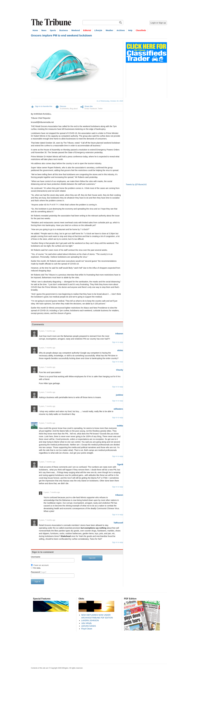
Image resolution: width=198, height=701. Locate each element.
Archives (121, 30)
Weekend (75, 30)
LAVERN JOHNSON (90, 620)
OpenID (92, 558)
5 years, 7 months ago (47, 331)
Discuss (63, 106)
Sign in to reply (117, 342)
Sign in (37, 581)
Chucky (119, 370)
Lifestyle (98, 30)
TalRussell (118, 523)
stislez (120, 350)
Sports (53, 30)
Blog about (74, 109)
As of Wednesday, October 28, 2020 (110, 101)
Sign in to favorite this (43, 106)
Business (63, 30)
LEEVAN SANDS (88, 626)
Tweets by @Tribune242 (136, 184)
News (43, 30)
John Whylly (86, 623)
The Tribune (51, 22)
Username (35, 557)
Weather (109, 30)
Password (38, 572)
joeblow (119, 395)
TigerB (120, 464)
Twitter (100, 109)
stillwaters (118, 409)
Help (130, 30)
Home (35, 30)
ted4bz (120, 426)
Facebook (93, 109)
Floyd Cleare (86, 629)
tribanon (119, 333)
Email (87, 109)
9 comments (64, 109)
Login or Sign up (158, 23)
